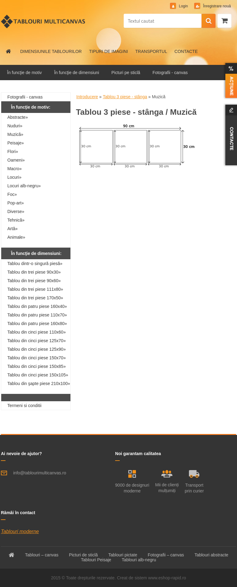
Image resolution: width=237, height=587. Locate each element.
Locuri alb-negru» (24, 185)
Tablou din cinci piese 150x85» (36, 366)
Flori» (12, 151)
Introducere (87, 96)
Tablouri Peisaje (96, 559)
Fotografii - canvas (170, 72)
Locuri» (14, 177)
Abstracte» (17, 117)
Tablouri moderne (20, 531)
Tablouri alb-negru (139, 559)
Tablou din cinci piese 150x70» (36, 357)
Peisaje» (15, 142)
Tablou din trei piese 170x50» (35, 297)
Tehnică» (15, 220)
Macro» (14, 168)
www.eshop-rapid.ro (167, 577)
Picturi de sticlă (83, 554)
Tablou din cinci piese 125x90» (36, 349)
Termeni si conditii (24, 405)
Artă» (12, 228)
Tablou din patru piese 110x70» (37, 314)
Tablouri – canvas (41, 554)
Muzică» (15, 134)
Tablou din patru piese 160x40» (37, 306)
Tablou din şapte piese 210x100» (38, 383)
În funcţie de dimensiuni (76, 72)
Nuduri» (14, 125)
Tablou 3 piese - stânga (125, 96)
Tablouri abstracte (211, 554)
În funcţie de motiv (24, 72)
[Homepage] (8, 51)
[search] (208, 21)
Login (183, 6)
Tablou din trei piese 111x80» (35, 289)
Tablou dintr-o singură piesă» (34, 263)
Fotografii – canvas (166, 554)
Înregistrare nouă (216, 6)
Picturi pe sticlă (125, 72)
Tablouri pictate (122, 554)
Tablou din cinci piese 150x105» (37, 374)
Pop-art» (15, 202)
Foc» (12, 194)
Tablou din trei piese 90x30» (34, 272)
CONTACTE (186, 51)
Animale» (16, 237)
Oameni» (16, 160)
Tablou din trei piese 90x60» (34, 280)
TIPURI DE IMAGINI (108, 51)
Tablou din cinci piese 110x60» (36, 332)
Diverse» (15, 211)
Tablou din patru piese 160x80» (37, 323)
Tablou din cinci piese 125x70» (36, 340)
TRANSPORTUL (151, 51)
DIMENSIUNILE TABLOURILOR (51, 51)
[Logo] (43, 21)
